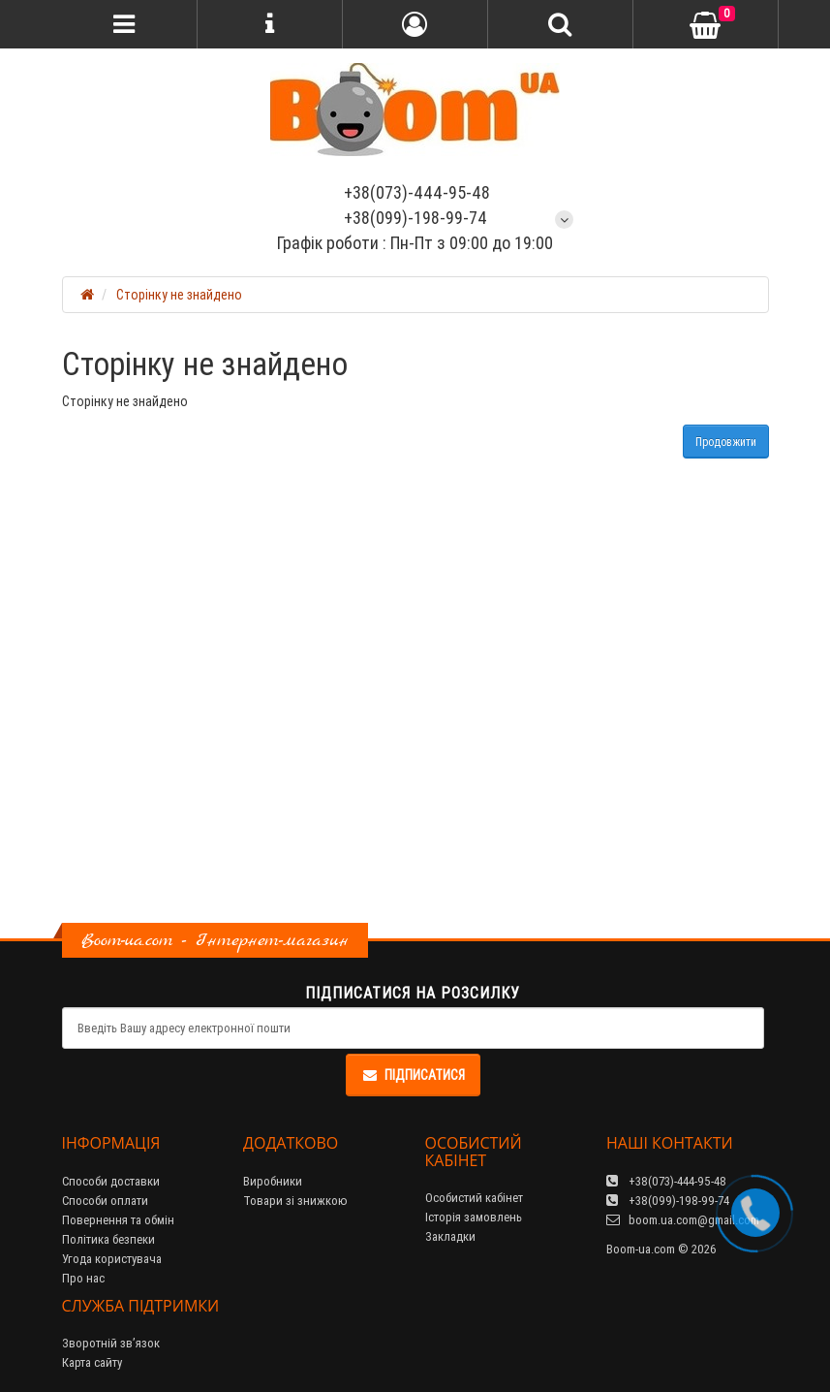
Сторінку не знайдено (179, 294)
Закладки (450, 1236)
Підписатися (413, 1075)
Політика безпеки (108, 1239)
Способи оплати (105, 1200)
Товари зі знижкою (295, 1200)
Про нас (83, 1278)
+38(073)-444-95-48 (415, 192)
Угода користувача (112, 1258)
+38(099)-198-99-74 (415, 217)
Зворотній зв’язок (111, 1343)
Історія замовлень (473, 1217)
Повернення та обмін (118, 1220)
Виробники (272, 1181)
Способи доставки (111, 1181)
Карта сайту (92, 1362)
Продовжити (725, 441)
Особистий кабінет (474, 1197)
